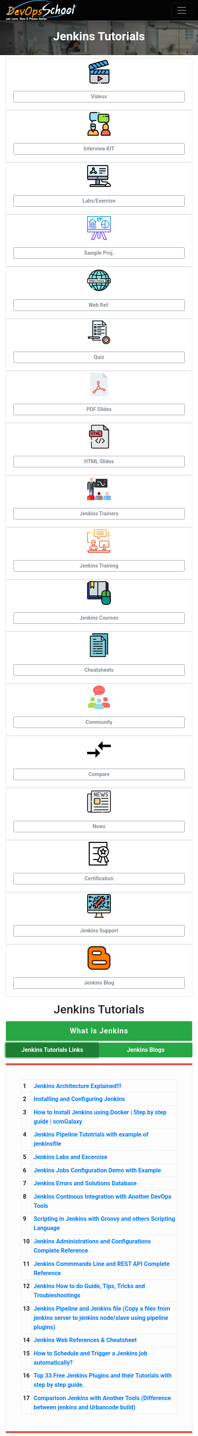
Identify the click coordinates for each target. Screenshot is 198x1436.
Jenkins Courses (99, 618)
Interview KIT (98, 149)
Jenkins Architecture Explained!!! (77, 1086)
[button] (99, 1030)
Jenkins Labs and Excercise (71, 1157)
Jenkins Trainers (99, 514)
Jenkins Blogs (145, 1049)
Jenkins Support (99, 931)
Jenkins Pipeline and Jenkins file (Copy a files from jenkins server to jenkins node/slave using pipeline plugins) (102, 1318)
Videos (99, 96)
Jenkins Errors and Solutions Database (85, 1183)
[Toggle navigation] (181, 10)
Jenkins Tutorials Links (52, 1049)
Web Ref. (99, 305)
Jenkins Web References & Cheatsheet (85, 1340)
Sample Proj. (99, 253)
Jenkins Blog (99, 983)
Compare (98, 774)
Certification (99, 878)
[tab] (99, 1031)
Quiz (99, 357)
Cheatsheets (99, 670)
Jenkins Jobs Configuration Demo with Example (97, 1170)
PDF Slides (99, 409)
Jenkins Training (99, 566)
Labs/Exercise (99, 201)
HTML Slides (99, 461)
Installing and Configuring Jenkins (79, 1099)
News (99, 826)
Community (99, 722)
